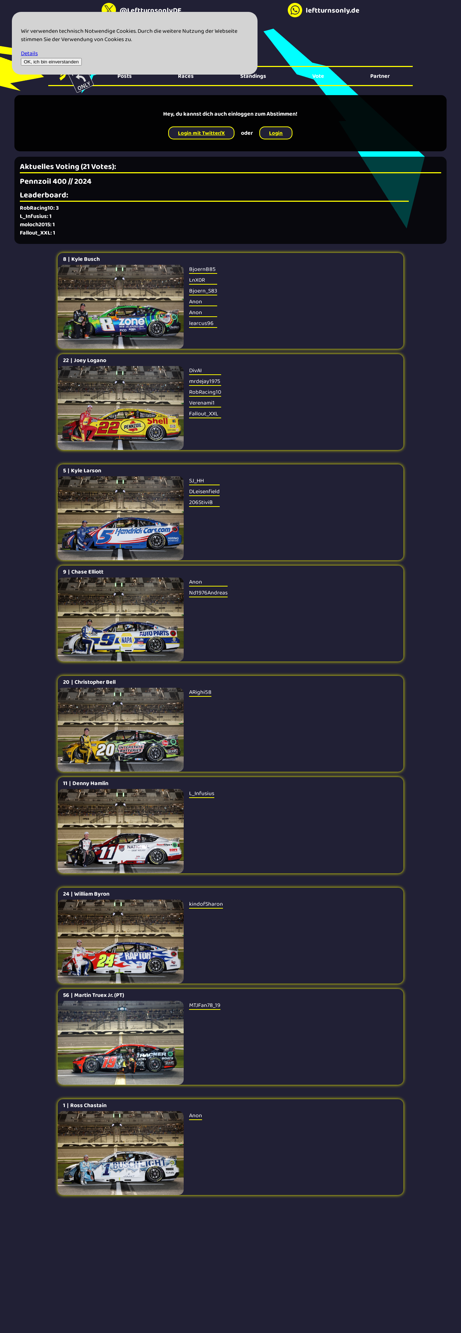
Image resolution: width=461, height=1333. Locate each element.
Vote (318, 76)
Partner (380, 76)
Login (276, 133)
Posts (124, 76)
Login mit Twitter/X (201, 133)
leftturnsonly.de (323, 10)
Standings (253, 76)
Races (186, 76)
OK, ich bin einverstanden (51, 61)
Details (29, 53)
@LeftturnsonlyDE (142, 10)
